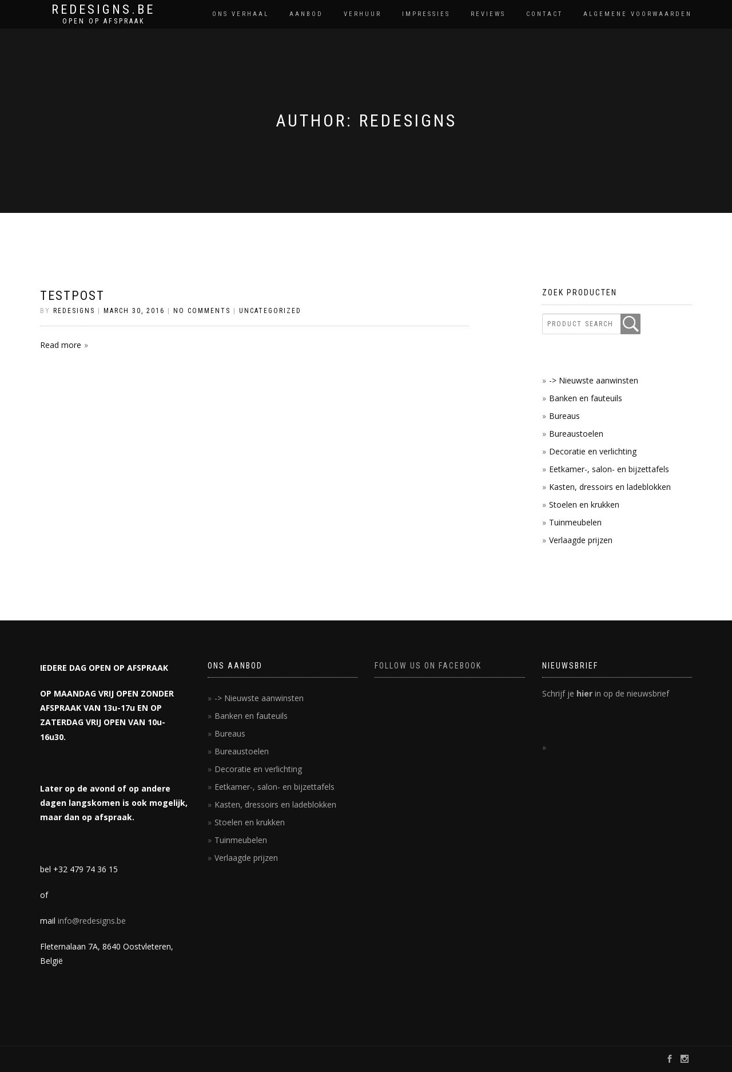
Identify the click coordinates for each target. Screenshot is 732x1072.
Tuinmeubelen (575, 522)
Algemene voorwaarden (637, 14)
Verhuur (362, 14)
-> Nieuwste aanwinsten (593, 380)
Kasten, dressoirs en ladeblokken (610, 486)
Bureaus (564, 415)
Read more (60, 344)
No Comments (201, 311)
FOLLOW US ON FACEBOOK (428, 665)
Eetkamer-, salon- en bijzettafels (609, 469)
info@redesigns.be (92, 920)
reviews (488, 14)
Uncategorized (270, 311)
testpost (72, 295)
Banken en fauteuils (585, 398)
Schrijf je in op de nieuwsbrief (605, 693)
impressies (426, 14)
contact (544, 14)
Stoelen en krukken (584, 504)
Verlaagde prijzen (580, 540)
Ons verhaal (240, 14)
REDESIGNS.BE (103, 10)
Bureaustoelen (576, 433)
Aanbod (306, 14)
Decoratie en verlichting (592, 451)
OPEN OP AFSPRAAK (103, 21)
